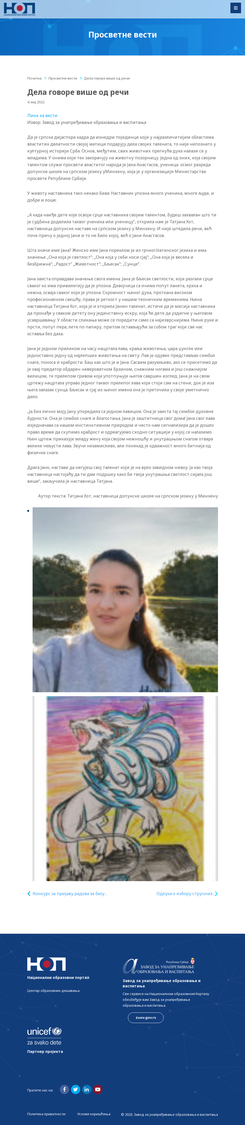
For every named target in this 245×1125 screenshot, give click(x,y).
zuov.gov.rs (146, 1017)
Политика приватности (46, 1114)
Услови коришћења (93, 1114)
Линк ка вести (42, 115)
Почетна (34, 78)
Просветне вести (62, 78)
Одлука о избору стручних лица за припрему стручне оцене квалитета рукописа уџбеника (184, 894)
